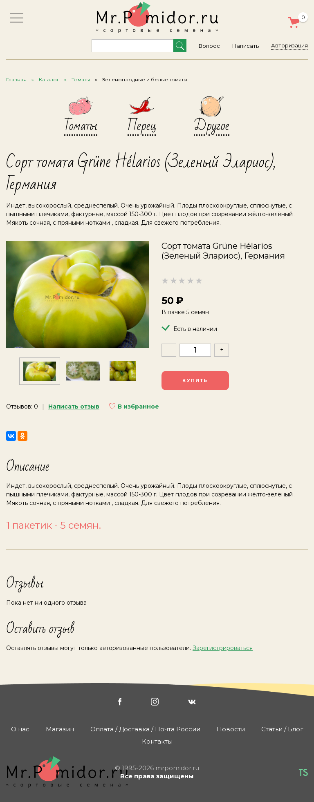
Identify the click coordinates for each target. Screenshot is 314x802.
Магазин (60, 729)
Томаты (81, 79)
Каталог (49, 79)
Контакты (157, 741)
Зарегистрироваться (223, 648)
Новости (231, 729)
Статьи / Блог (282, 729)
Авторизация (289, 45)
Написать (245, 45)
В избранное (138, 406)
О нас (20, 729)
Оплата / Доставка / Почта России (145, 729)
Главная (16, 79)
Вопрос (209, 45)
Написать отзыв (73, 406)
